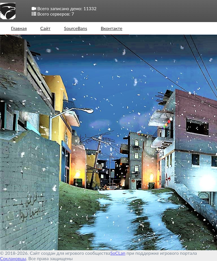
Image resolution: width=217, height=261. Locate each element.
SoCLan (117, 253)
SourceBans (75, 28)
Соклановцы (13, 258)
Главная (19, 28)
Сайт (45, 28)
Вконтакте (111, 28)
